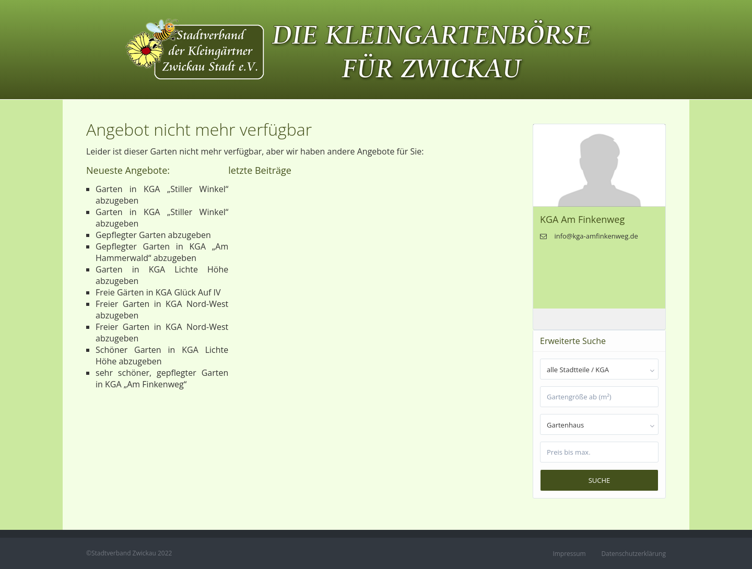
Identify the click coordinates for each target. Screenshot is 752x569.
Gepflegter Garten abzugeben (153, 235)
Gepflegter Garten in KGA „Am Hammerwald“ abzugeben (162, 252)
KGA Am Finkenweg (582, 219)
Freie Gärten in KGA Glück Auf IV (158, 292)
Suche (599, 480)
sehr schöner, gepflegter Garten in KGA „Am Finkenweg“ (162, 378)
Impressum (569, 553)
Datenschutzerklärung (633, 553)
